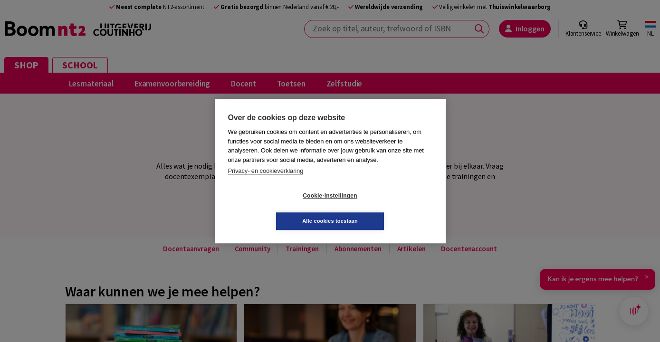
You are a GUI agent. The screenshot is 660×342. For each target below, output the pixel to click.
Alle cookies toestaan (386, 208)
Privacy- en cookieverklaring (266, 183)
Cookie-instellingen (273, 208)
